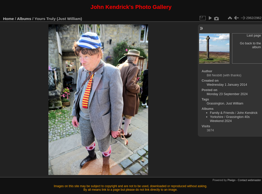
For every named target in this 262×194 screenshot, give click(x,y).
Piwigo (231, 180)
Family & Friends (222, 113)
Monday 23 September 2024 (227, 94)
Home (8, 18)
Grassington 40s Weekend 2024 (230, 119)
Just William (234, 103)
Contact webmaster (249, 180)
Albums (24, 18)
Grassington (215, 103)
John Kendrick (247, 113)
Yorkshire (216, 117)
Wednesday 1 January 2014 (227, 84)
